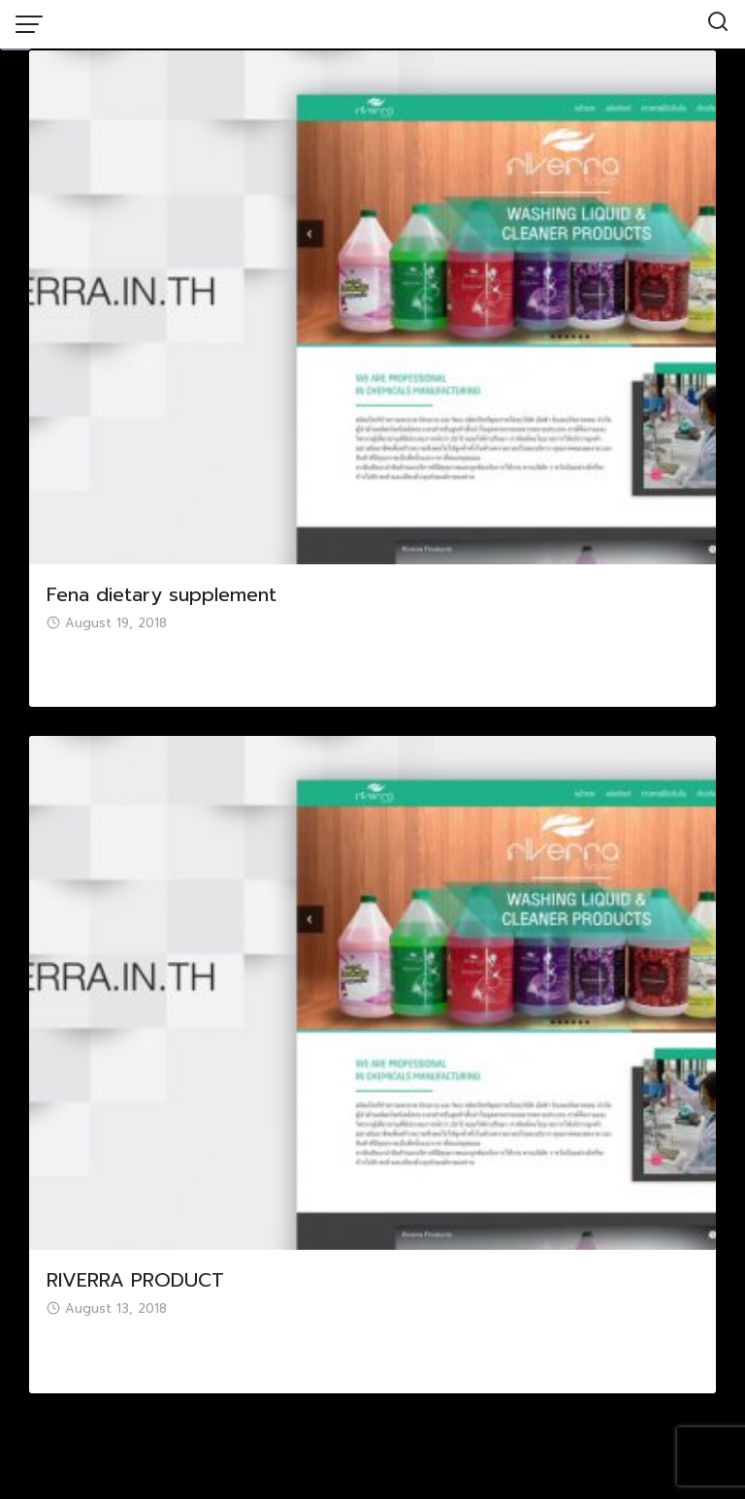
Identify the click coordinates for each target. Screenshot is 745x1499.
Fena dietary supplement (161, 594)
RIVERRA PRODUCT (135, 1279)
